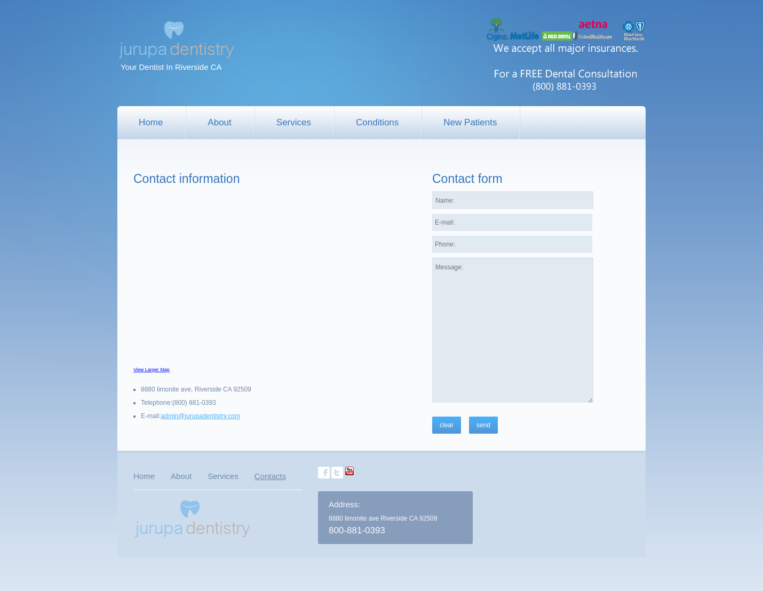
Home (151, 122)
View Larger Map (151, 369)
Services (293, 122)
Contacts (270, 476)
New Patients (470, 122)
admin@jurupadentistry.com (200, 416)
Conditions (377, 122)
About (219, 122)
